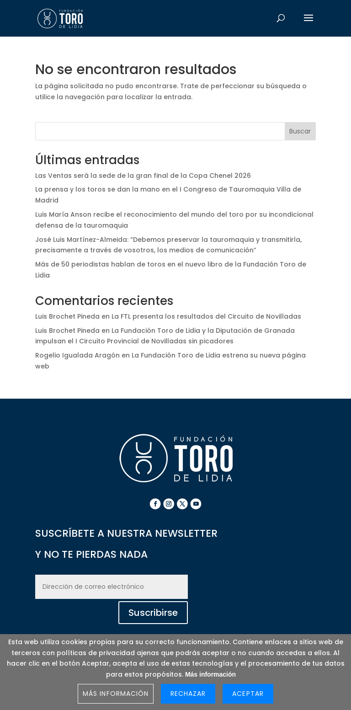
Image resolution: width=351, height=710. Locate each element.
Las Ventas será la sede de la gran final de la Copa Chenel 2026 (143, 175)
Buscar (300, 131)
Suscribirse (153, 612)
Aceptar (247, 693)
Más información (210, 674)
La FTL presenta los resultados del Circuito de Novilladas (206, 316)
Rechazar (188, 693)
